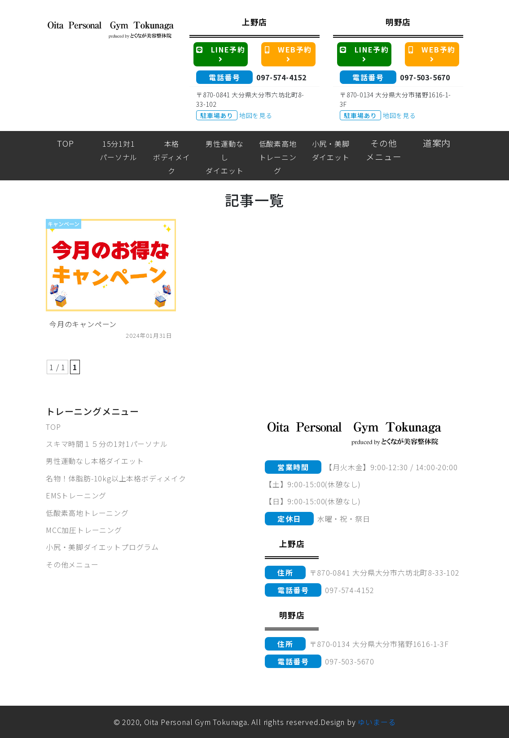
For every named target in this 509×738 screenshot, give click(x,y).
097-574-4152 (281, 77)
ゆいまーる (376, 721)
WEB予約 (290, 53)
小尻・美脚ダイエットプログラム (102, 546)
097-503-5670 (425, 77)
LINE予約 (222, 53)
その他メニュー (72, 564)
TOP (53, 426)
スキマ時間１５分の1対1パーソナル (107, 443)
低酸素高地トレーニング (87, 512)
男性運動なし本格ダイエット (95, 460)
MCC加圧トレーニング (84, 529)
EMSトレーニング (76, 495)
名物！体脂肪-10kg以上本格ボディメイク (116, 478)
